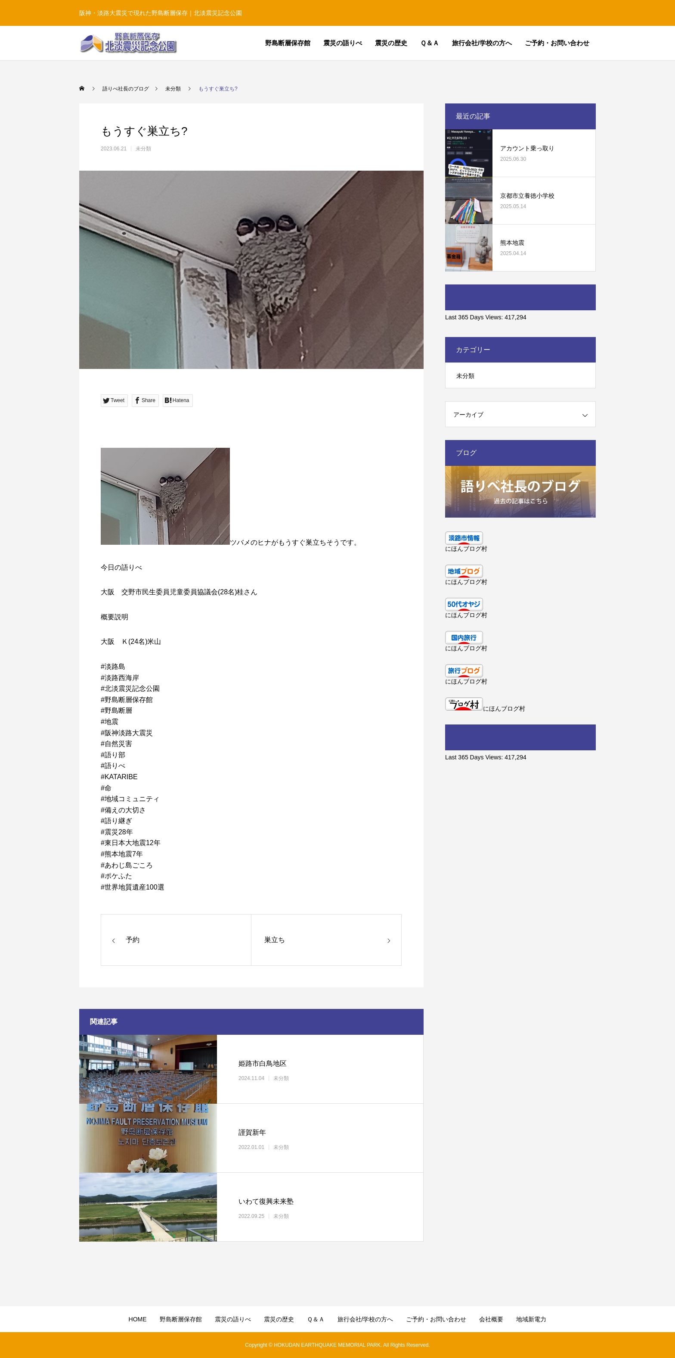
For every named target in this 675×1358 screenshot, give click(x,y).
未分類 (143, 149)
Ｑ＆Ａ (429, 43)
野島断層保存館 (287, 43)
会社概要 (491, 1319)
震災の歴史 (391, 43)
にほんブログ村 (466, 548)
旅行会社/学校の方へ (482, 43)
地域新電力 (531, 1319)
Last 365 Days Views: (475, 317)
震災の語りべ (342, 43)
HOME (138, 1319)
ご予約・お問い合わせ (557, 43)
